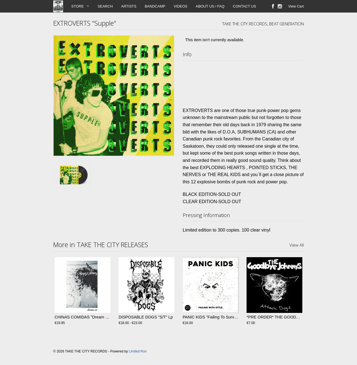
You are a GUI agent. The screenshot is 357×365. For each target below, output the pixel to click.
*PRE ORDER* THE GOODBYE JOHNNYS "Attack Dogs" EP (301, 317)
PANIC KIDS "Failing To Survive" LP (215, 317)
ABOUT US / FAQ (210, 6)
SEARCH (105, 6)
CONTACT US (244, 6)
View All (297, 245)
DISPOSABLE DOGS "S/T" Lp (146, 317)
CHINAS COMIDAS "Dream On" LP (86, 317)
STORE (77, 6)
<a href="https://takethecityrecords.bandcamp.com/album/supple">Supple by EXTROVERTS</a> (243, 82)
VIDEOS (180, 6)
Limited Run (138, 351)
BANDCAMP (155, 6)
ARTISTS (128, 6)
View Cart (296, 6)
